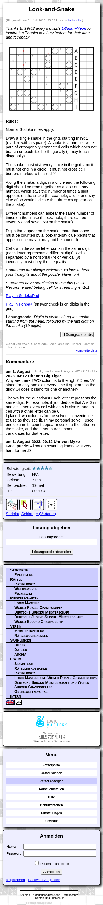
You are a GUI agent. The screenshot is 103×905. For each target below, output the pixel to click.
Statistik (51, 821)
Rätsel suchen (51, 773)
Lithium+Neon (74, 28)
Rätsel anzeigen (51, 781)
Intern (15, 696)
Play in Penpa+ (19, 304)
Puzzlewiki (23, 593)
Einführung (24, 574)
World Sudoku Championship (38, 621)
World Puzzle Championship (38, 607)
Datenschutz (70, 894)
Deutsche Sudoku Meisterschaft (41, 612)
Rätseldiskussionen (30, 668)
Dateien (20, 649)
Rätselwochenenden (31, 635)
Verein (15, 626)
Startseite (19, 570)
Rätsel (16, 579)
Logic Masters (26, 603)
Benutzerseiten (51, 805)
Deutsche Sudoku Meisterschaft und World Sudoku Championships (51, 684)
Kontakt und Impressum (49, 897)
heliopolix (75, 20)
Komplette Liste (86, 350)
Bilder (19, 645)
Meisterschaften (24, 598)
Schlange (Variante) (38, 514)
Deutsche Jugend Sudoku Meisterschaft (48, 617)
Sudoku (12, 514)
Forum (15, 659)
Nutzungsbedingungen (46, 894)
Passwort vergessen (44, 880)
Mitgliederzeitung (29, 631)
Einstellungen (51, 813)
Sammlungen (20, 640)
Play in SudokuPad (22, 295)
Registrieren (15, 880)
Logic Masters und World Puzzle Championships (55, 678)
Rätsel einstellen (51, 789)
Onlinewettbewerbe (31, 691)
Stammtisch (23, 663)
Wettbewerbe (25, 589)
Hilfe (51, 797)
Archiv (20, 654)
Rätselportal (25, 584)
